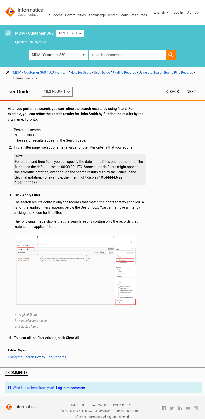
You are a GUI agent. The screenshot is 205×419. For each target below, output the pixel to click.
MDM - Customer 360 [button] (48, 55)
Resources (139, 15)
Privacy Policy (121, 405)
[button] (161, 12)
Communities (75, 15)
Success (56, 15)
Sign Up (193, 12)
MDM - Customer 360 (34, 33)
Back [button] (174, 91)
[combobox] (127, 55)
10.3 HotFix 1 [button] (70, 33)
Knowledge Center (102, 15)
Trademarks (98, 405)
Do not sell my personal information (85, 411)
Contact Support (126, 411)
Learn (123, 15)
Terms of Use (76, 405)
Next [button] (191, 91)
